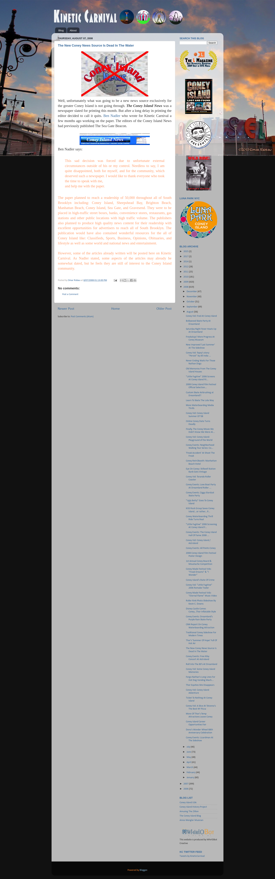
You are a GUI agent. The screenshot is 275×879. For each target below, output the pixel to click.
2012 (186, 266)
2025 (186, 251)
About (73, 30)
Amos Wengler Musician (191, 820)
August (190, 312)
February (191, 772)
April (189, 762)
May (189, 757)
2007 (186, 784)
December (192, 291)
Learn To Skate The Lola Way (200, 400)
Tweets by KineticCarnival (192, 856)
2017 (186, 256)
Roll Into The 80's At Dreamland (201, 664)
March (190, 767)
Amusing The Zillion (189, 811)
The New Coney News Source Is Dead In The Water (96, 45)
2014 (186, 261)
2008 (186, 287)
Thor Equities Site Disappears (200, 685)
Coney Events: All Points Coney (201, 548)
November (192, 296)
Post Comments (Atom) (82, 316)
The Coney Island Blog (190, 816)
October (191, 301)
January (191, 777)
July (189, 747)
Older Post (164, 309)
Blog (61, 30)
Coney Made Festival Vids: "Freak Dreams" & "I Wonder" (198, 572)
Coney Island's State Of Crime (200, 580)
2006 (186, 789)
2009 (186, 282)
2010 (186, 277)
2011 (186, 271)
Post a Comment (70, 294)
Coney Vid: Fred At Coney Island (201, 316)
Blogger (143, 870)
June (189, 752)
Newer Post (66, 309)
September (192, 306)
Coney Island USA (188, 802)
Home (115, 309)
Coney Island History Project (193, 807)
